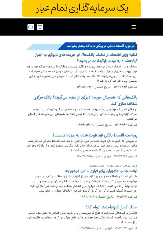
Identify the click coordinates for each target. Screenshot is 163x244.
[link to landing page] (83, 27)
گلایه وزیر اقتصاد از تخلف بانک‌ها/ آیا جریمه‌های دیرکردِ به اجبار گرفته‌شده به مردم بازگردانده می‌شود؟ (86, 58)
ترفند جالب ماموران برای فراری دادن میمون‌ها (100, 171)
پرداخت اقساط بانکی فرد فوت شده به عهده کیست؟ (94, 136)
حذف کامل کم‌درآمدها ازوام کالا (111, 207)
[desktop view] (40, 27)
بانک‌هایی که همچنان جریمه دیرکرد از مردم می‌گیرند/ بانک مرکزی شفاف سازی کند (85, 101)
